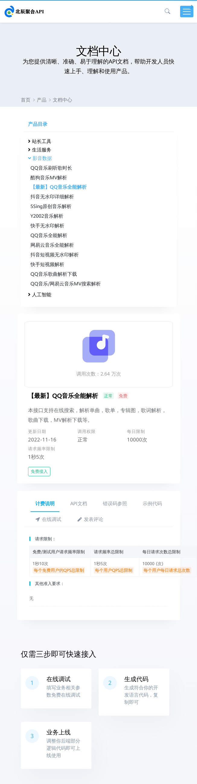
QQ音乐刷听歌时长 (51, 168)
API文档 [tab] (78, 503)
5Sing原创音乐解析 (50, 206)
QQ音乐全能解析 (48, 235)
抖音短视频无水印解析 (54, 255)
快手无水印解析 (47, 226)
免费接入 (39, 471)
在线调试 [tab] (48, 519)
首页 (25, 100)
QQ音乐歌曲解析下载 (53, 274)
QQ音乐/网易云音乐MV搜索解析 (65, 284)
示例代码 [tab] (152, 503)
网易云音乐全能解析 (52, 245)
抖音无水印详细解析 (52, 197)
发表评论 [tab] (90, 519)
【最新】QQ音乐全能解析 (58, 187)
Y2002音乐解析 (46, 216)
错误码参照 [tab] (115, 503)
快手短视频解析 (47, 264)
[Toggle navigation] (186, 11)
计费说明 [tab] (45, 503)
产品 (41, 100)
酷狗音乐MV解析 (48, 178)
